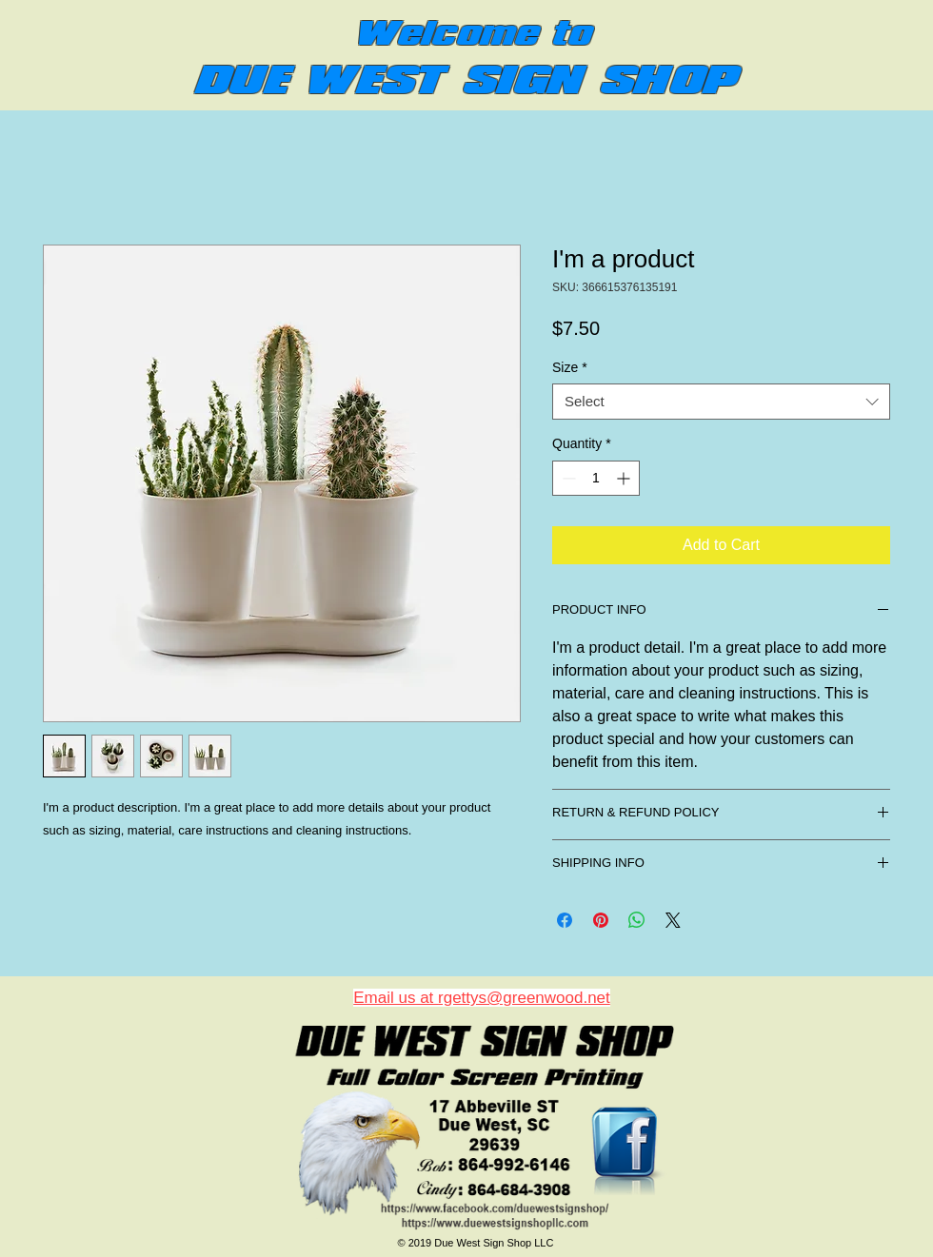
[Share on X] (673, 920)
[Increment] (625, 478)
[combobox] (721, 401)
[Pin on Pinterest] (600, 920)
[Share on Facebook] (564, 920)
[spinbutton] (596, 478)
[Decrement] (567, 478)
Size (569, 367)
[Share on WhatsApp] (636, 920)
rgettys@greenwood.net (524, 998)
